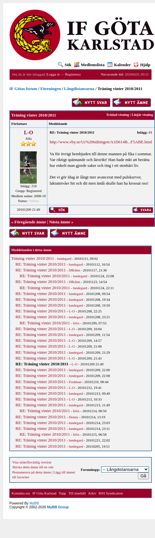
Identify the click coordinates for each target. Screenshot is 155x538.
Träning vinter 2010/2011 (32, 258)
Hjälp (141, 64)
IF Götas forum (23, 88)
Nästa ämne (59, 221)
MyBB (34, 503)
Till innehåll (77, 493)
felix (76, 323)
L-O (28, 132)
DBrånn (74, 270)
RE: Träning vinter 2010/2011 (40, 264)
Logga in (53, 74)
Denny (73, 417)
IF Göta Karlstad (44, 493)
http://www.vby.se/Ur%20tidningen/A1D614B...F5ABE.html (101, 141)
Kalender (119, 64)
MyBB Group (58, 507)
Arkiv (92, 493)
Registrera (72, 74)
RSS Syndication (111, 493)
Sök (65, 64)
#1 (150, 132)
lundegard (64, 258)
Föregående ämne (30, 221)
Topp (62, 493)
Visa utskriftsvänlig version (31, 462)
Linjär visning (142, 115)
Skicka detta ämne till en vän (32, 467)
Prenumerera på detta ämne (31, 472)
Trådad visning (117, 115)
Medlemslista (89, 64)
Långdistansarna (79, 88)
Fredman (75, 382)
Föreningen (50, 88)
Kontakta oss (21, 493)
